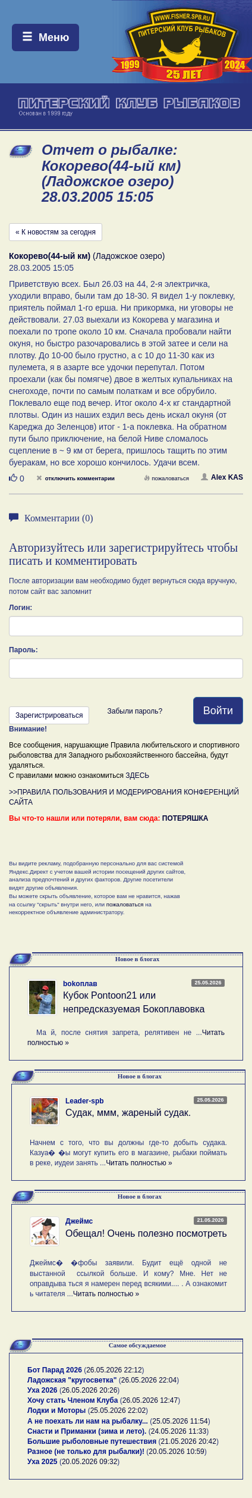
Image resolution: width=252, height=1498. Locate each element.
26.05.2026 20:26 (89, 1390)
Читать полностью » (139, 1163)
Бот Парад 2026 (54, 1370)
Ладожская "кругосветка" (73, 1380)
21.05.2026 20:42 (188, 1441)
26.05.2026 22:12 (113, 1370)
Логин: (20, 607)
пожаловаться (166, 478)
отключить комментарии (75, 478)
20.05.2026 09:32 (89, 1462)
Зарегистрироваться (49, 715)
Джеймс (79, 1221)
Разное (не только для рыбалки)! (85, 1451)
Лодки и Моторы (56, 1410)
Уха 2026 (42, 1390)
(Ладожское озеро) (87, 256)
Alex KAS (222, 477)
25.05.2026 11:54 (179, 1421)
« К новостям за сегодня (55, 232)
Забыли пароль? (134, 711)
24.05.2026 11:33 (178, 1431)
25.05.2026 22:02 (118, 1410)
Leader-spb (84, 1101)
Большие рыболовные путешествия (91, 1441)
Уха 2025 (42, 1462)
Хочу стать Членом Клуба (72, 1400)
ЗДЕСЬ (137, 775)
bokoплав (80, 984)
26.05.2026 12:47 (150, 1400)
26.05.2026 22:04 (149, 1380)
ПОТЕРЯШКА (185, 818)
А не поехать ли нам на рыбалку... (87, 1421)
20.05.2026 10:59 (176, 1451)
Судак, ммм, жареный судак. (128, 1113)
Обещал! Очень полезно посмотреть (146, 1233)
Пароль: (23, 650)
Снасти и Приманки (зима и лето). (86, 1431)
